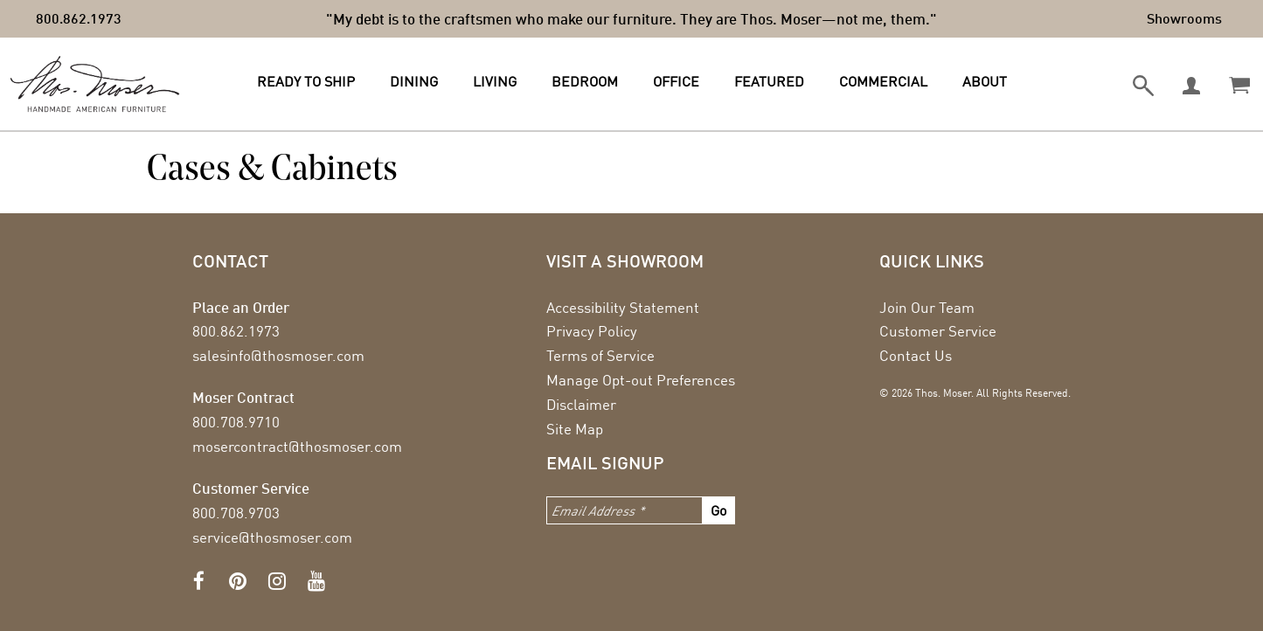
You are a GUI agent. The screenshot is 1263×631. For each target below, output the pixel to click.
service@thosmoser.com (272, 537)
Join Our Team (927, 307)
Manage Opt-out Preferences (640, 380)
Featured (769, 81)
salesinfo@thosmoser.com (278, 355)
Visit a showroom (625, 260)
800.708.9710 (236, 422)
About (984, 81)
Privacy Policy (591, 331)
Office (676, 81)
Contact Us (915, 355)
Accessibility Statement (622, 307)
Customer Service (937, 331)
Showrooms (1184, 18)
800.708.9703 (236, 512)
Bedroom (585, 81)
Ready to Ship (306, 81)
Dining (414, 81)
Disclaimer (581, 404)
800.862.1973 (78, 18)
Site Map (574, 429)
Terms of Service (600, 355)
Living (495, 81)
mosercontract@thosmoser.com (297, 446)
